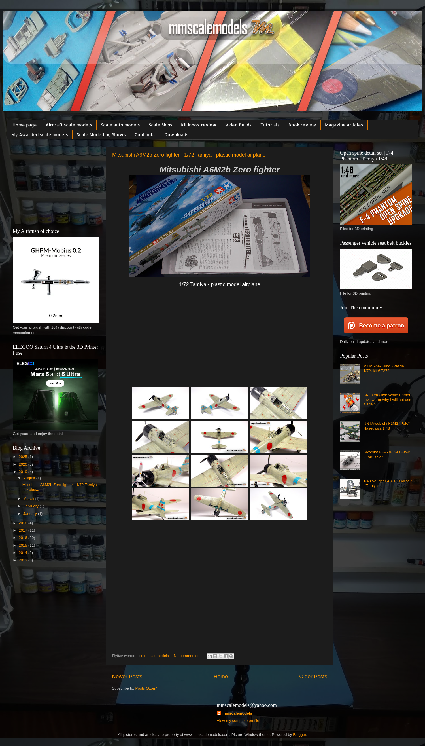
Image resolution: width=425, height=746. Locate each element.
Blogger (299, 734)
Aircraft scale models (69, 125)
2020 (23, 464)
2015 (23, 545)
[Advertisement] (219, 341)
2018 (23, 523)
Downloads (176, 134)
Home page (24, 125)
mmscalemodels (237, 713)
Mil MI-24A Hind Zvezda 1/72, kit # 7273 (383, 368)
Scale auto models (120, 125)
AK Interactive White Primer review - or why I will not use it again (387, 399)
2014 (23, 553)
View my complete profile (238, 720)
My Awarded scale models (39, 134)
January (30, 514)
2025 (23, 457)
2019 (23, 472)
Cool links (145, 134)
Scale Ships (160, 125)
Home (221, 676)
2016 (23, 538)
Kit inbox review (198, 125)
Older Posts (313, 676)
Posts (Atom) (146, 688)
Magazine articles (344, 125)
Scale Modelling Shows (101, 134)
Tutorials (270, 125)
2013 (23, 560)
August (29, 478)
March (29, 498)
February (31, 506)
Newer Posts (127, 676)
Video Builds (238, 125)
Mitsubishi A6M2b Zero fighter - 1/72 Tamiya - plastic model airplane (188, 155)
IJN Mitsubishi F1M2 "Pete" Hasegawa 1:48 (386, 425)
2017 (23, 530)
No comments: (186, 656)
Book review (302, 125)
